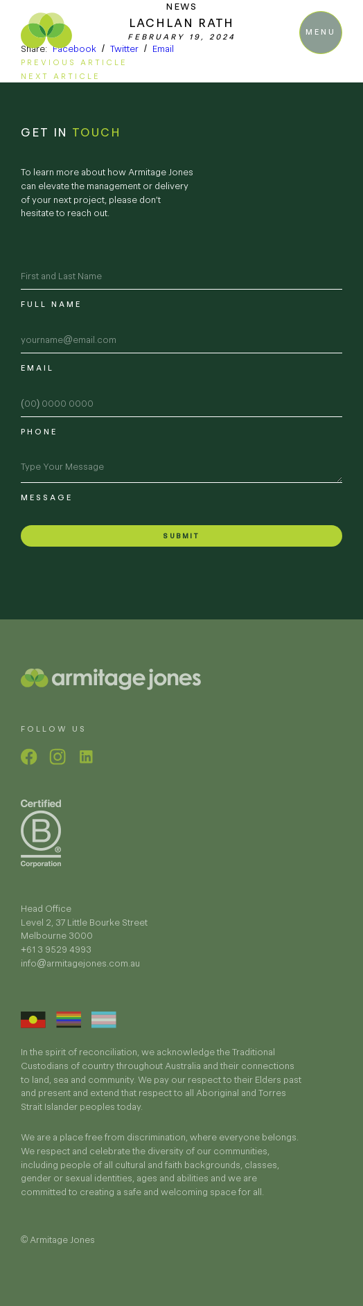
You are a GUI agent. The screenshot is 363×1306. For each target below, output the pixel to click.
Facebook (74, 49)
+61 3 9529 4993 (56, 961)
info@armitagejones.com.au (80, 974)
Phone (39, 431)
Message (47, 497)
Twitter (124, 49)
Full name (51, 304)
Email (163, 49)
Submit (181, 536)
